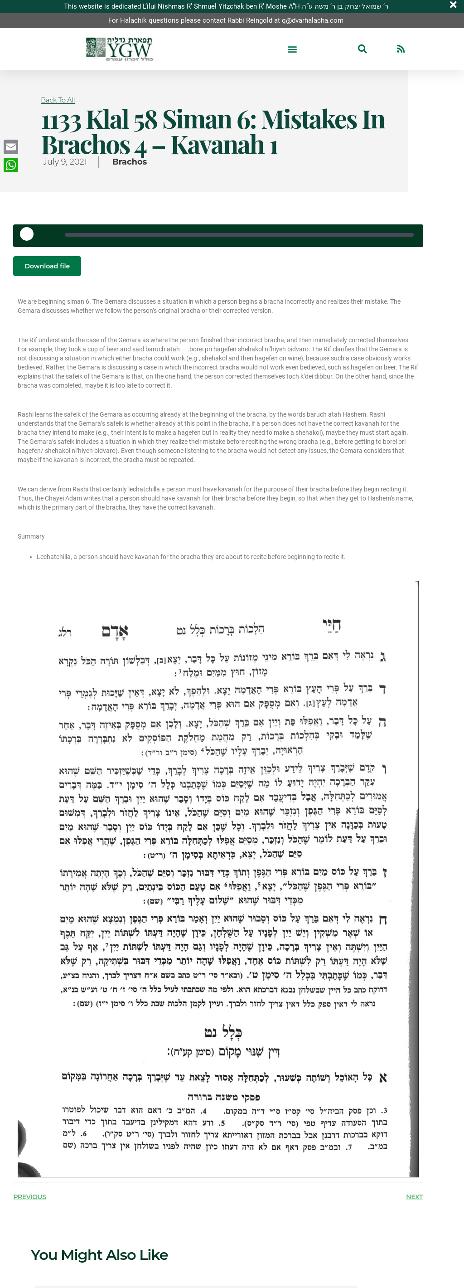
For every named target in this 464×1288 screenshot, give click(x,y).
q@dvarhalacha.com (312, 20)
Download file (47, 266)
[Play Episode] (30, 237)
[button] (292, 49)
